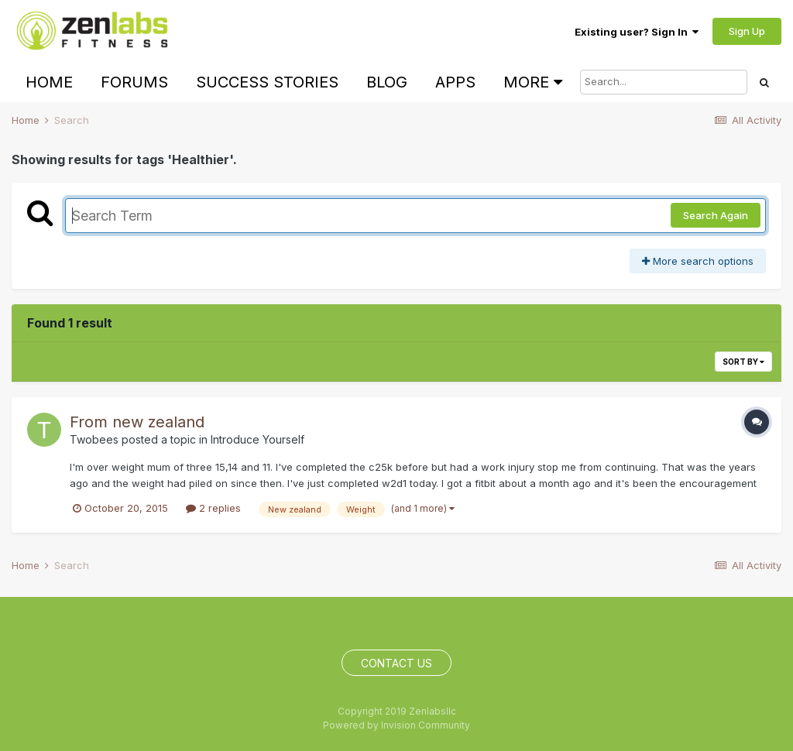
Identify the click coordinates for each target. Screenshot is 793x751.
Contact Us (396, 663)
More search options (698, 261)
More (532, 82)
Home (49, 82)
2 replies (213, 508)
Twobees (94, 439)
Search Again (715, 215)
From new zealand (137, 422)
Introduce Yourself (257, 439)
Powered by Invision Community (396, 725)
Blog (386, 82)
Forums (134, 82)
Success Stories (267, 82)
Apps (455, 82)
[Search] (663, 82)
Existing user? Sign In (637, 32)
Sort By (743, 361)
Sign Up (747, 31)
